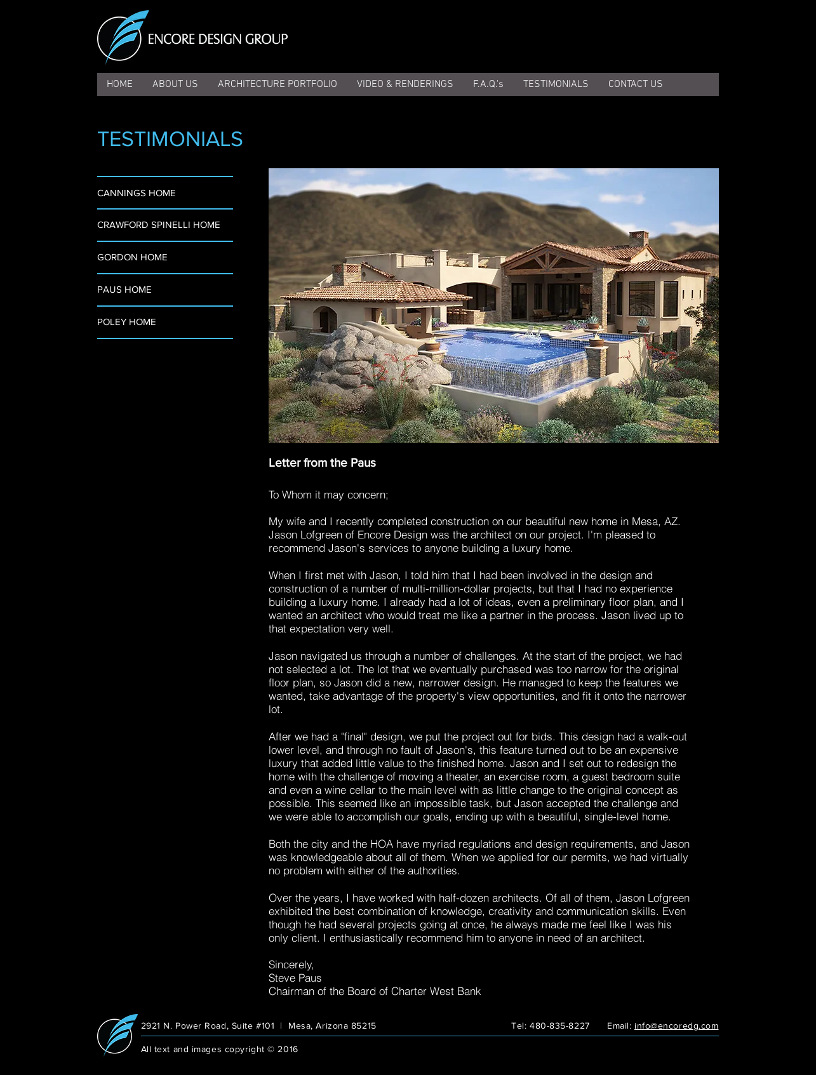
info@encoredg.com (676, 1025)
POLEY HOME (126, 321)
